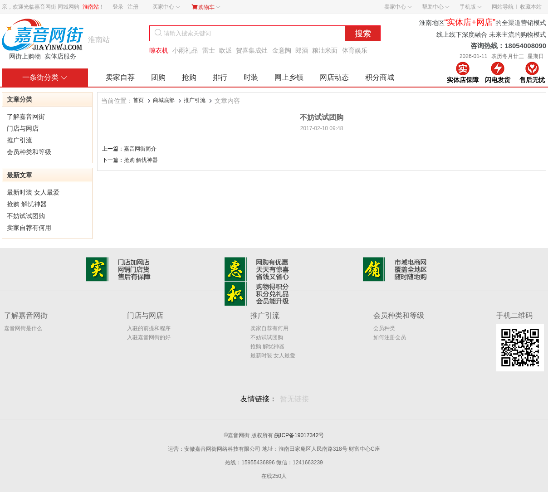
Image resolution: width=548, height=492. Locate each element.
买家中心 (166, 7)
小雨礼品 (185, 50)
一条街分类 (45, 77)
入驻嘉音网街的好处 (149, 338)
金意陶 (281, 50)
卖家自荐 (120, 77)
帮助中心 (436, 7)
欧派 (225, 50)
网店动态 (334, 77)
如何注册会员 (389, 337)
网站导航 (503, 7)
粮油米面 (325, 50)
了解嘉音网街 (26, 116)
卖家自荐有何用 (29, 227)
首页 (138, 100)
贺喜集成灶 (252, 50)
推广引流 (19, 140)
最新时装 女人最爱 (33, 192)
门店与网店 (23, 128)
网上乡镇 (288, 77)
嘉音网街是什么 (23, 328)
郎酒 (301, 50)
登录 (118, 7)
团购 (158, 77)
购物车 (205, 6)
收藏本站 (531, 7)
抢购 (189, 77)
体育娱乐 (354, 50)
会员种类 (384, 328)
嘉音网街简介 (140, 149)
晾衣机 (158, 50)
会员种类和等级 (29, 152)
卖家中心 (398, 7)
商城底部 (164, 100)
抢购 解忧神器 (27, 204)
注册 (132, 7)
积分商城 (379, 77)
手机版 (471, 7)
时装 (251, 77)
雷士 (208, 50)
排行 (220, 77)
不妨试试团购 (26, 215)
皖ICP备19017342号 (299, 435)
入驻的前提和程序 (149, 328)
